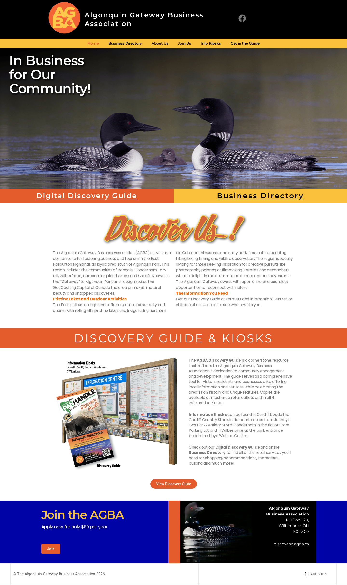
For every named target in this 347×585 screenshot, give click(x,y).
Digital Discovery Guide (86, 195)
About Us (160, 43)
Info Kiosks (211, 43)
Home (93, 43)
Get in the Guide (245, 43)
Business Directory (125, 43)
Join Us (184, 43)
